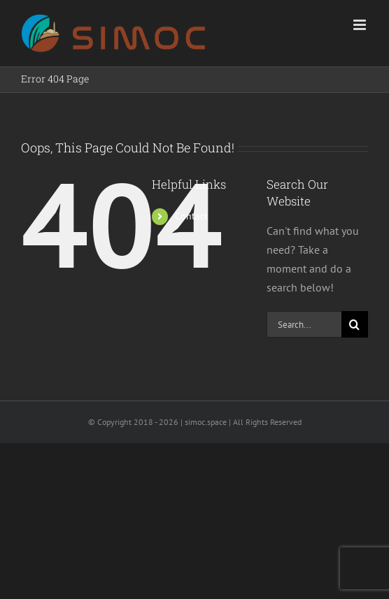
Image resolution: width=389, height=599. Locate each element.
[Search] (354, 324)
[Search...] (304, 324)
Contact (191, 216)
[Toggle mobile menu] (360, 24)
